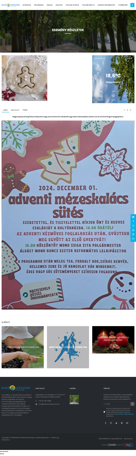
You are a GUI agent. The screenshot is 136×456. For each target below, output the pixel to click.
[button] (132, 5)
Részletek (22, 354)
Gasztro (59, 5)
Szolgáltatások (72, 5)
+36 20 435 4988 (44, 402)
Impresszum (128, 440)
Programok (39, 5)
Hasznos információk (106, 5)
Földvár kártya (88, 5)
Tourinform (123, 5)
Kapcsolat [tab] (15, 112)
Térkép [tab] (25, 112)
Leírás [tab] (5, 112)
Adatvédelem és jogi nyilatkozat (110, 440)
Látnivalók (27, 5)
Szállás (49, 5)
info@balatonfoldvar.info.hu (49, 406)
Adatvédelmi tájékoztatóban (124, 416)
